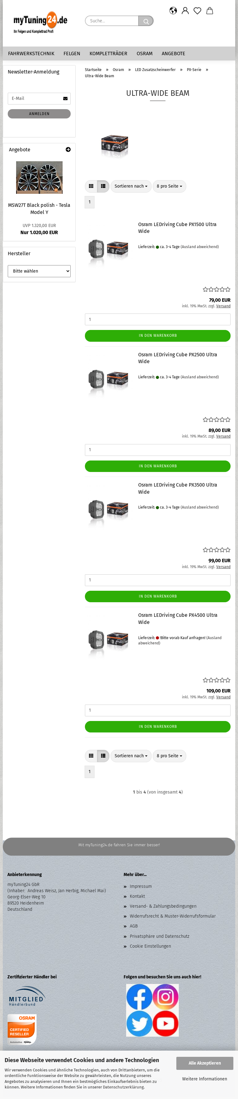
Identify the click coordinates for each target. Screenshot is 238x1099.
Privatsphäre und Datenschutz (159, 938)
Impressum (141, 888)
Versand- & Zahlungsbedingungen (163, 907)
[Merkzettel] (198, 11)
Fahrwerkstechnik (31, 53)
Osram (144, 53)
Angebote (173, 53)
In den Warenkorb (158, 337)
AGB (134, 927)
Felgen (72, 53)
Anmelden (39, 115)
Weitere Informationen (204, 1079)
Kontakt (137, 898)
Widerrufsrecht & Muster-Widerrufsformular (173, 917)
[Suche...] (146, 21)
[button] (173, 11)
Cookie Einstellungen (150, 947)
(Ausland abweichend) (200, 248)
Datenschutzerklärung (123, 1087)
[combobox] (131, 188)
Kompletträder (108, 53)
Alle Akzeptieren (205, 1063)
